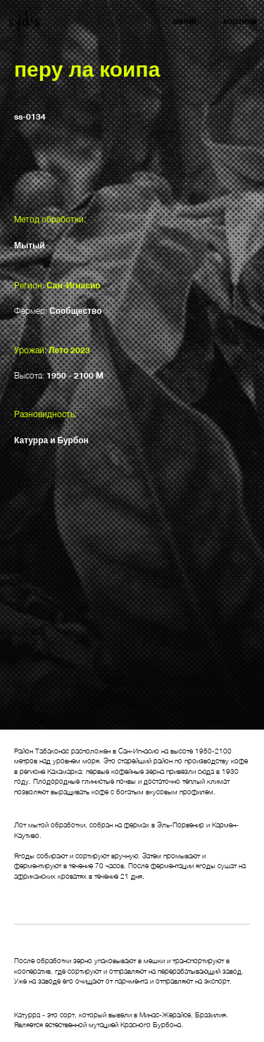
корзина (240, 20)
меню (184, 20)
